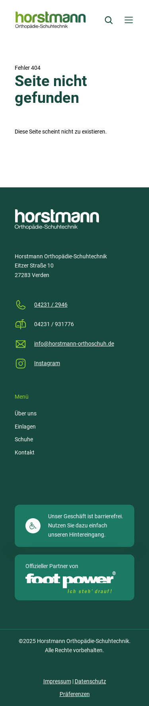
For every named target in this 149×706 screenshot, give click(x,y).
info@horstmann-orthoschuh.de (74, 343)
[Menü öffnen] (128, 20)
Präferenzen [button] (75, 694)
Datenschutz (90, 681)
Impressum (57, 681)
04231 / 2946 (51, 304)
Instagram (47, 363)
